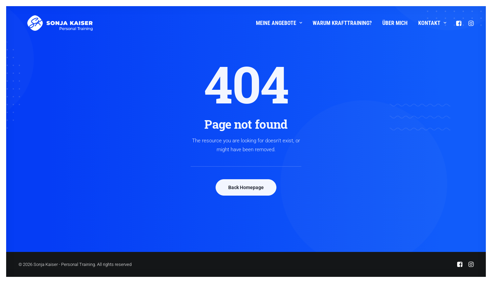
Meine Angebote (279, 23)
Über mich (395, 23)
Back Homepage (246, 187)
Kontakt (432, 23)
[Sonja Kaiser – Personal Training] (51, 23)
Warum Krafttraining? (342, 23)
